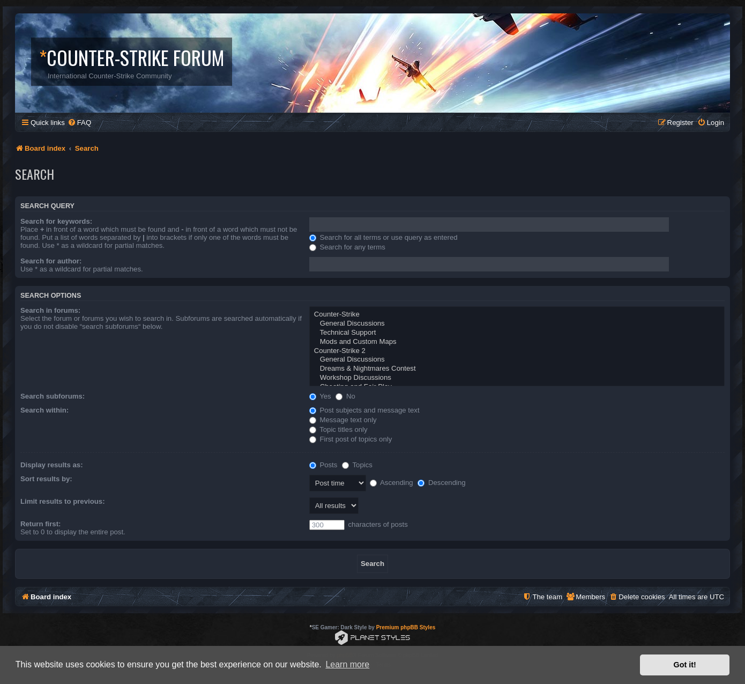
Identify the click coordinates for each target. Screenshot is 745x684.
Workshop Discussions (517, 378)
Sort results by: (46, 479)
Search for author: (50, 261)
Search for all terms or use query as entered (383, 237)
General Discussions (517, 323)
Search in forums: (50, 310)
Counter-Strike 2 (517, 351)
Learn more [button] (347, 664)
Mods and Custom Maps (517, 342)
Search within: (44, 410)
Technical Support (517, 332)
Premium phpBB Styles (406, 627)
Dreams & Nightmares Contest (517, 368)
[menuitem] (79, 122)
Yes (320, 396)
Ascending (391, 483)
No (345, 396)
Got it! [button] (685, 664)
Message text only (343, 420)
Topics (357, 465)
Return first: (40, 524)
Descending (441, 483)
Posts (323, 465)
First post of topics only (350, 439)
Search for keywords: (56, 221)
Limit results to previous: (62, 501)
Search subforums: (52, 396)
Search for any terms (347, 247)
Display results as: (51, 465)
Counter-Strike (517, 314)
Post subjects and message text (364, 410)
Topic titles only (338, 429)
